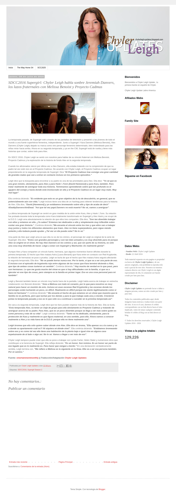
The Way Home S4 (25, 68)
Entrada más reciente (18, 462)
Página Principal (65, 462)
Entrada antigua (110, 462)
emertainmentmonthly (27, 358)
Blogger (102, 489)
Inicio (10, 68)
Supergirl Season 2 (35, 370)
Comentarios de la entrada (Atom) (34, 466)
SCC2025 (41, 68)
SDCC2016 (22, 370)
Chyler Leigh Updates (76, 358)
